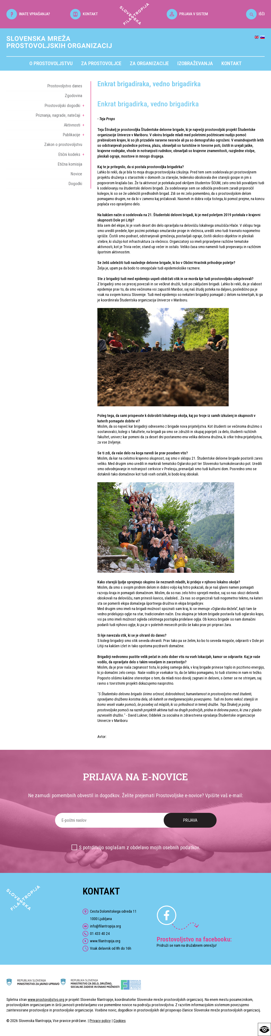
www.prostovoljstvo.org (46, 999)
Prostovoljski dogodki (62, 105)
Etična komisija (70, 164)
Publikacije (71, 134)
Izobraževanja (195, 63)
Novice (76, 173)
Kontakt (231, 63)
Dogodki (75, 183)
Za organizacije (149, 63)
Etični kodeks (69, 154)
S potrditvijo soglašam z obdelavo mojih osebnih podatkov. (139, 848)
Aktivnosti (72, 125)
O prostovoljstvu (51, 63)
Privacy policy (100, 1020)
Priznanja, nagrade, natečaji (58, 115)
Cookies (119, 1020)
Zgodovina (73, 95)
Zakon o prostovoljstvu (63, 144)
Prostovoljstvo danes (64, 85)
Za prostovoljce (101, 63)
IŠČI (255, 14)
